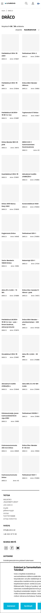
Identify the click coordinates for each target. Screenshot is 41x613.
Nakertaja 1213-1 (28, 260)
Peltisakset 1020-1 (29, 475)
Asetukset (11, 606)
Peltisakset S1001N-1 (30, 413)
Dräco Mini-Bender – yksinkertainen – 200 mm (30, 322)
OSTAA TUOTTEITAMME (9, 515)
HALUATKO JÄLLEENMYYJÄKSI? (10, 501)
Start (3, 11)
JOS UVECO (8, 505)
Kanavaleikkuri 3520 (30, 204)
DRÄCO (10, 11)
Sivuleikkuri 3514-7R (9, 354)
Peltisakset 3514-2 (29, 53)
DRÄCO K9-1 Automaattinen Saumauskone (28, 144)
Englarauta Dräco (9, 233)
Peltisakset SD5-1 (29, 233)
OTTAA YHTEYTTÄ (10, 519)
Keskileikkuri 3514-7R (10, 174)
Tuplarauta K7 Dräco (30, 112)
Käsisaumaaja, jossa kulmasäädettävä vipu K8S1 (10, 415)
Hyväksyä (28, 606)
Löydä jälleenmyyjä (8, 509)
